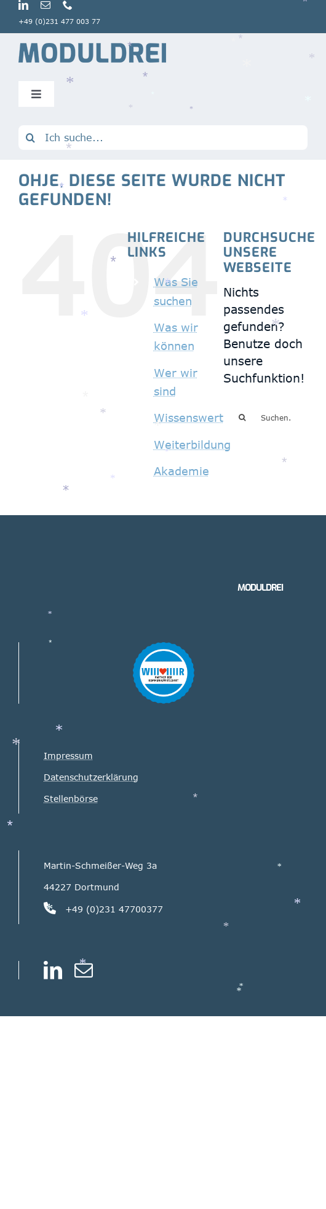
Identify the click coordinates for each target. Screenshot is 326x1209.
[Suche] (30, 137)
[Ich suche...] (163, 137)
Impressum (68, 755)
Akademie (181, 471)
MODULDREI (260, 587)
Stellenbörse (71, 798)
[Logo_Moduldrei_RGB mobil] (92, 48)
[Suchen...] (265, 417)
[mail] (45, 5)
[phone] (68, 5)
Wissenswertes (195, 417)
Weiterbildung (192, 444)
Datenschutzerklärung (91, 777)
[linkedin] (23, 5)
